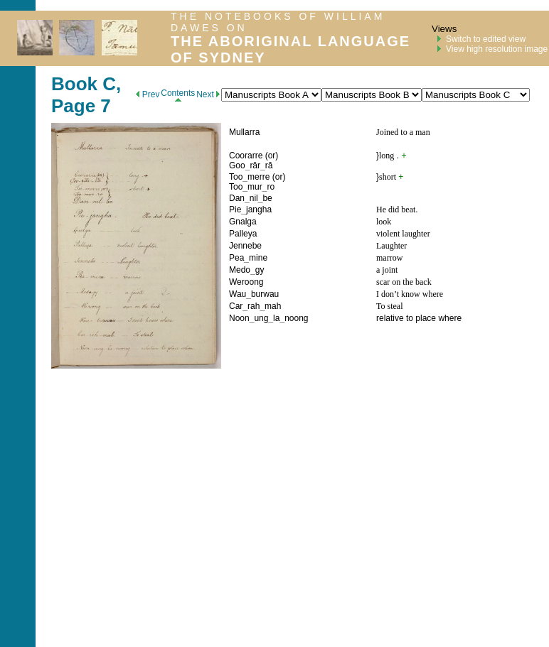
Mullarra (244, 132)
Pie (235, 209)
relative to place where (419, 318)
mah (273, 306)
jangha (259, 209)
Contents (178, 95)
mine (258, 258)
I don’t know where (409, 294)
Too (235, 177)
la (276, 318)
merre (258, 177)
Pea (236, 258)
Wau (237, 294)
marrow (389, 258)
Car (235, 306)
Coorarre (245, 156)
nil (254, 198)
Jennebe (245, 246)
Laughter (391, 246)
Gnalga (243, 222)
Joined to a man (403, 132)
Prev (147, 94)
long (386, 156)
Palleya (243, 234)
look (383, 222)
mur (254, 187)
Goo (237, 165)
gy (260, 270)
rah (253, 306)
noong (296, 318)
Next (208, 94)
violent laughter (403, 234)
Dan (237, 198)
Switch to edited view (486, 39)
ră (269, 165)
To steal (389, 306)
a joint (387, 270)
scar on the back (404, 282)
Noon (239, 318)
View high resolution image (497, 49)
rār (255, 165)
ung (261, 318)
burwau (265, 294)
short (387, 177)
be (267, 198)
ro (270, 187)
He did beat (395, 209)
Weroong (246, 282)
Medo (239, 270)
